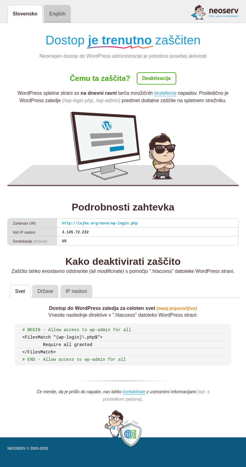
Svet (20, 291)
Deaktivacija (156, 78)
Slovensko (25, 13)
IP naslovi (76, 291)
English (57, 13)
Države (45, 291)
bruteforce (165, 93)
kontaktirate (134, 391)
